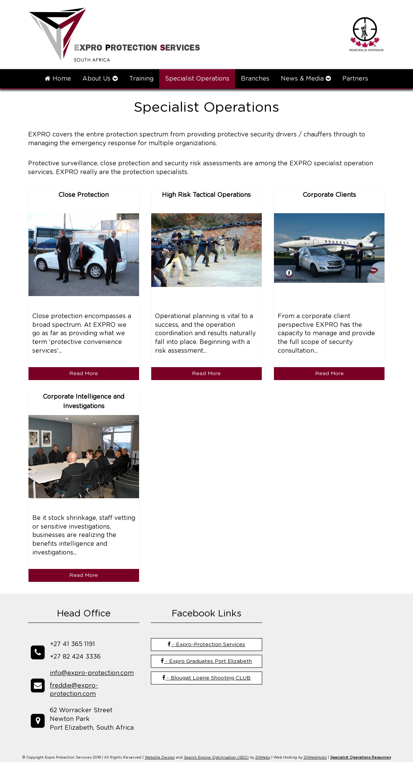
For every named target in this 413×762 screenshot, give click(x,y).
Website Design (160, 757)
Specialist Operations (197, 79)
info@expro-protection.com (92, 673)
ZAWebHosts (315, 757)
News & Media (306, 78)
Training (141, 79)
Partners (355, 79)
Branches (255, 79)
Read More (83, 373)
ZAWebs (262, 757)
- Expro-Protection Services (206, 644)
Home (58, 78)
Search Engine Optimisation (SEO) (216, 757)
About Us (100, 78)
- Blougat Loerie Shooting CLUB (206, 678)
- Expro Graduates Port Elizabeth (206, 661)
